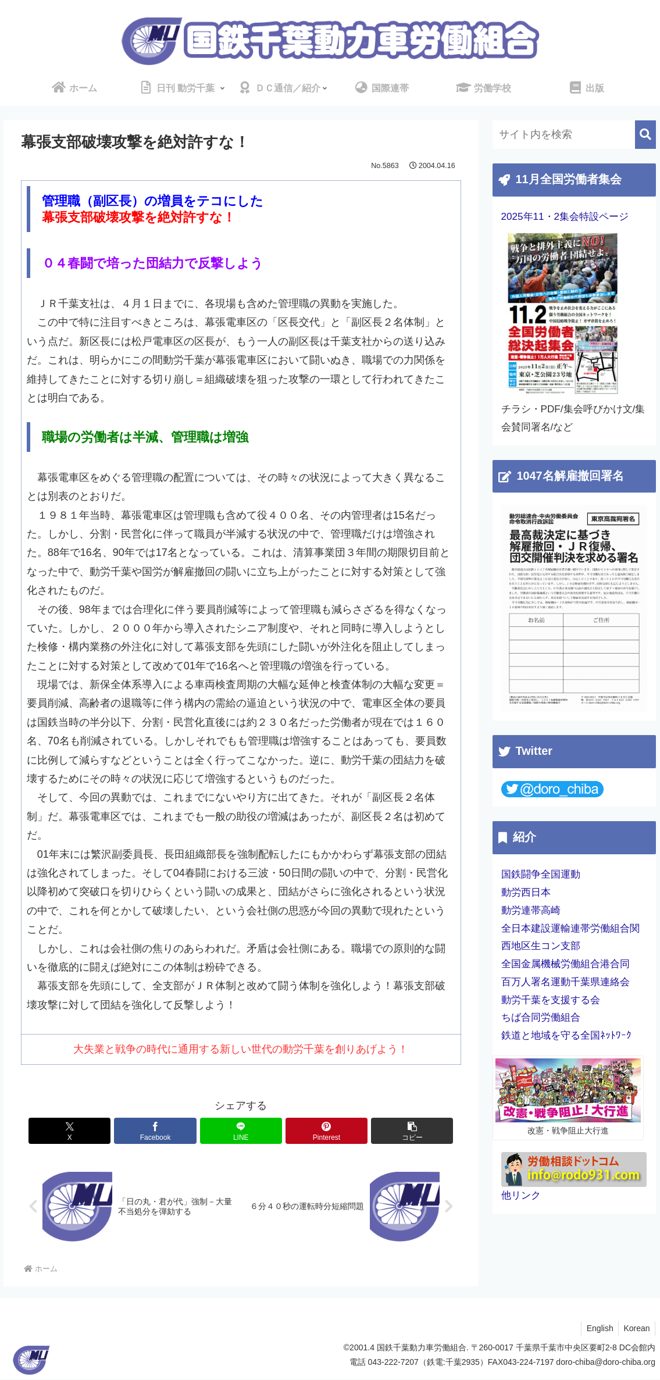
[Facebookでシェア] (167, 1131)
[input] (575, 134)
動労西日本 (526, 892)
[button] (389, 1131)
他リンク (521, 1195)
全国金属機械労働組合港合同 (565, 963)
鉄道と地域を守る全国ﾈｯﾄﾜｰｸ (566, 1035)
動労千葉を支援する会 (550, 999)
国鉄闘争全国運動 (540, 874)
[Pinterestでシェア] (315, 1131)
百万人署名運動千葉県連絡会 (565, 981)
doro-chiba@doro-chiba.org (605, 1362)
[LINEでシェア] (241, 1131)
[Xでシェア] (93, 1131)
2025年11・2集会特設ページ (565, 216)
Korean (636, 1328)
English (597, 1328)
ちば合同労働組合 (540, 1017)
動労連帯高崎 (531, 910)
